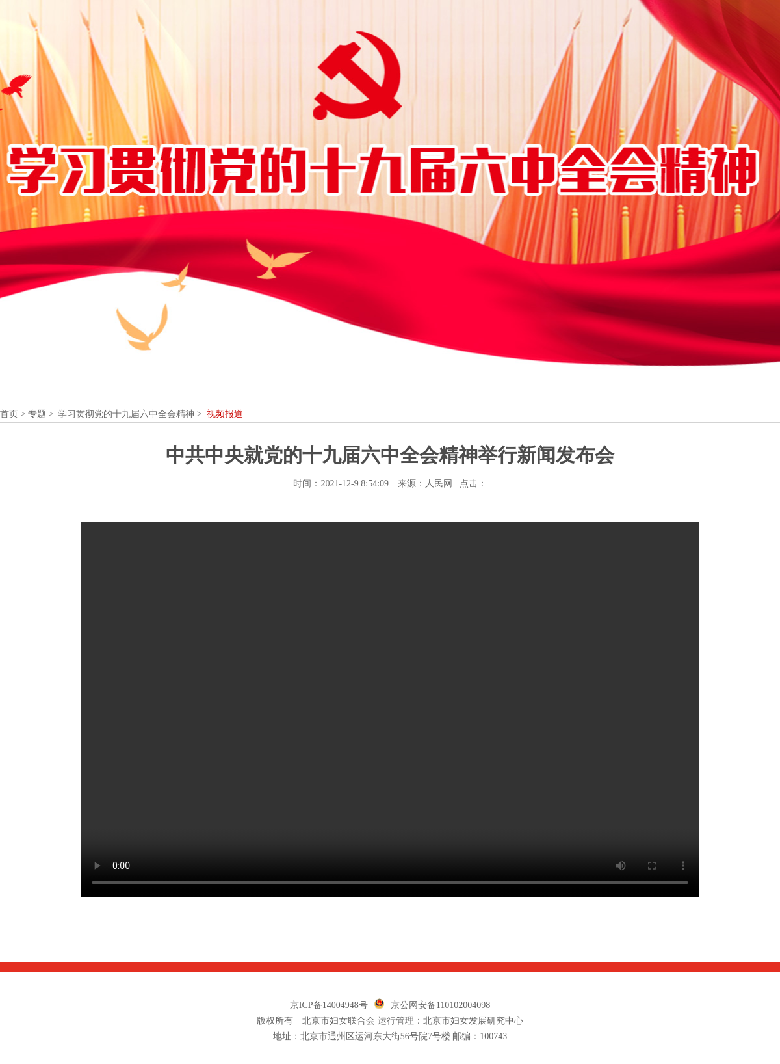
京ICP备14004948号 (329, 1005)
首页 (9, 414)
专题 (37, 414)
